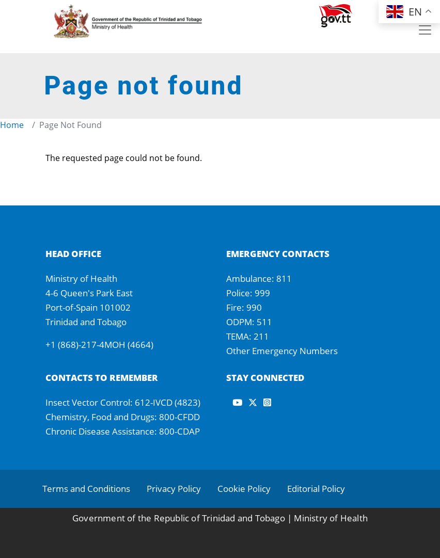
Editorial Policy (316, 489)
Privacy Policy (174, 489)
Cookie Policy (244, 489)
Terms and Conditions (86, 489)
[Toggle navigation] (425, 30)
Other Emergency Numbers (282, 351)
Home (12, 125)
